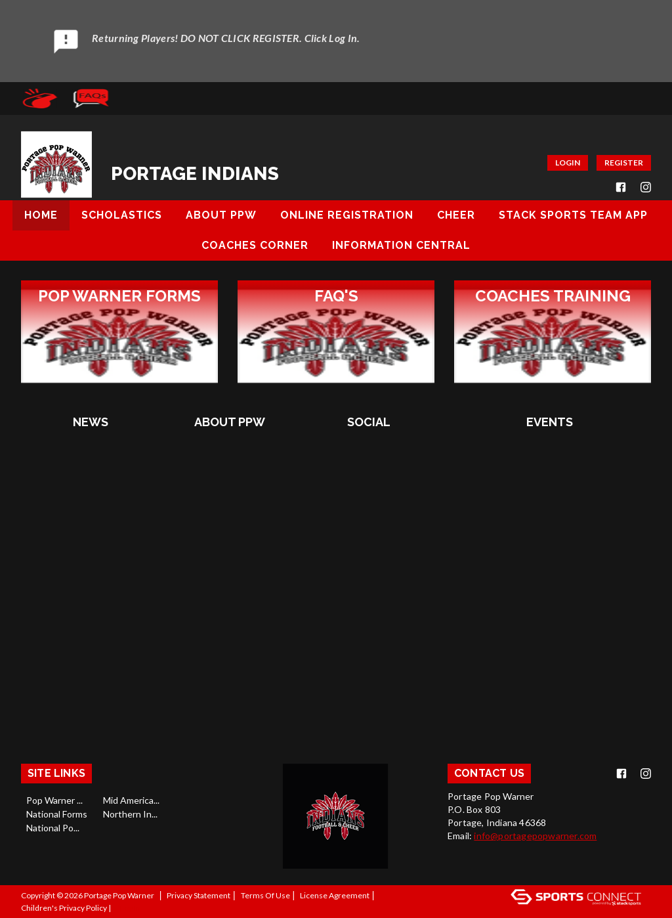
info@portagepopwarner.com (535, 835)
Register (623, 162)
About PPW (221, 215)
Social (368, 422)
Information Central (401, 245)
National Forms (56, 814)
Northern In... (130, 814)
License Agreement (334, 895)
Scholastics (121, 215)
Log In (130, 908)
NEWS (90, 422)
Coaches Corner (254, 245)
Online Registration (346, 215)
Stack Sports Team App (573, 215)
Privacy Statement (198, 895)
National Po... (52, 827)
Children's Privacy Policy (64, 908)
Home (41, 215)
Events (549, 422)
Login (567, 162)
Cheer (456, 215)
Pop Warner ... (54, 800)
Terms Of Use (265, 895)
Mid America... (131, 800)
